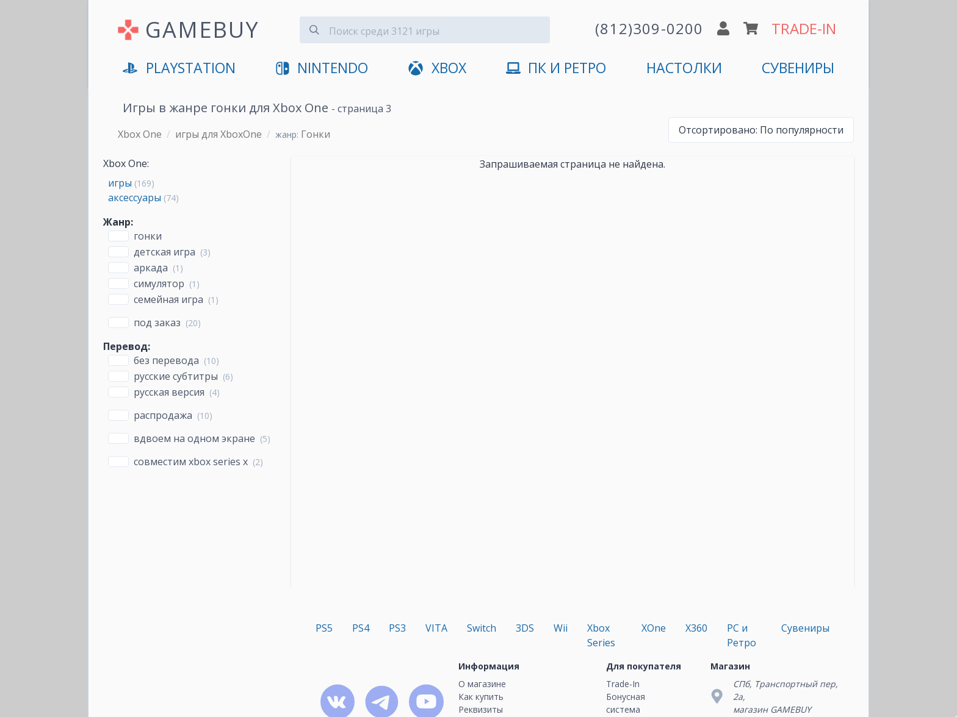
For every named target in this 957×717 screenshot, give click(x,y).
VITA (436, 628)
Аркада (151, 267)
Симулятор (159, 283)
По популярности (761, 130)
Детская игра (164, 252)
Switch (481, 628)
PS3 (397, 628)
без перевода (166, 360)
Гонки (148, 236)
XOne (653, 628)
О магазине (482, 684)
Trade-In (623, 684)
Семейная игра (168, 299)
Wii (561, 628)
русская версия (169, 392)
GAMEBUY (202, 30)
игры (120, 183)
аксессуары (134, 197)
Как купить (481, 696)
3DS (525, 628)
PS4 (360, 628)
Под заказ (157, 322)
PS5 (324, 628)
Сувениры (798, 68)
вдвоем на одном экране (194, 438)
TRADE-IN (803, 28)
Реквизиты (480, 709)
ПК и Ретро (556, 68)
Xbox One (140, 134)
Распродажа (163, 415)
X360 (696, 628)
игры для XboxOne (218, 134)
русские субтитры (176, 376)
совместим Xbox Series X (191, 461)
